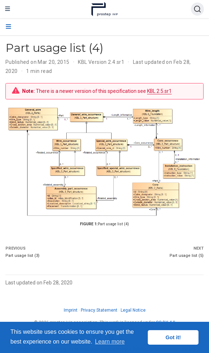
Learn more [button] (110, 341)
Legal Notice (133, 310)
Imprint (71, 310)
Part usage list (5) (187, 255)
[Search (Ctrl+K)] (197, 9)
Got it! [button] (173, 337)
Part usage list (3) (22, 255)
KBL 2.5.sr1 (159, 91)
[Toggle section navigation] (8, 26)
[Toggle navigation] (7, 9)
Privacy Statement (99, 310)
